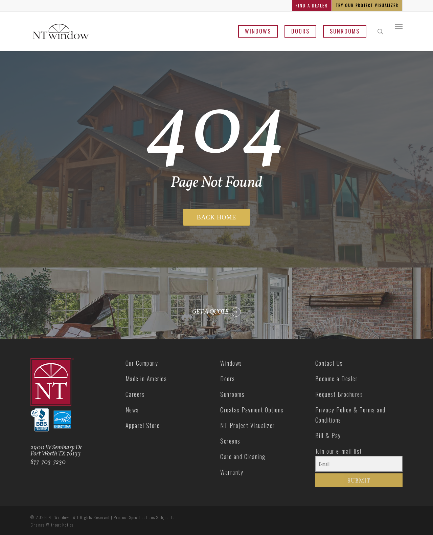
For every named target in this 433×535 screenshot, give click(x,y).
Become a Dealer (336, 378)
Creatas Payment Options (252, 409)
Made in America (146, 378)
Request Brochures (339, 394)
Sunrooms (345, 31)
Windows (258, 31)
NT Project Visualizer (247, 425)
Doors (300, 31)
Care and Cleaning (243, 456)
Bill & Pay (328, 435)
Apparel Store (143, 425)
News (132, 409)
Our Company (142, 363)
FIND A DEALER (312, 5)
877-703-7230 (48, 462)
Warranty (231, 472)
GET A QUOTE (210, 312)
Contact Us (329, 363)
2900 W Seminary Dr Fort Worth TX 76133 (56, 451)
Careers (135, 394)
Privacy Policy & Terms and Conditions (350, 414)
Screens (230, 440)
